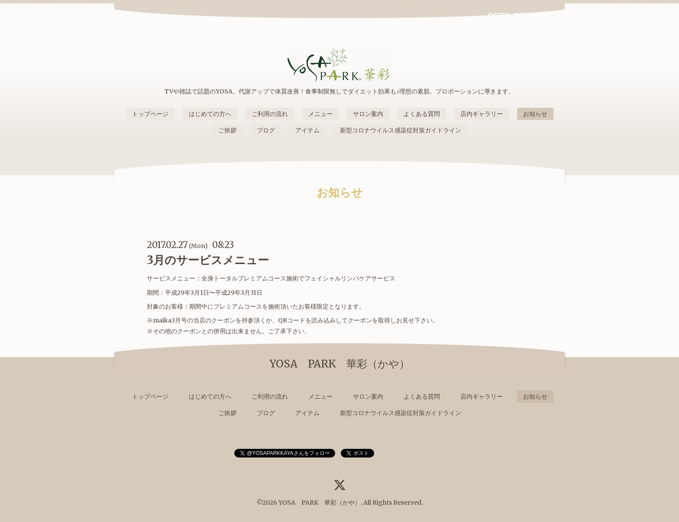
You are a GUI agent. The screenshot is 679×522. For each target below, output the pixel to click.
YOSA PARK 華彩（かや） (319, 502)
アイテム (307, 130)
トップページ (150, 114)
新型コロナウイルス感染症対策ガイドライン (400, 130)
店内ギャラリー (481, 114)
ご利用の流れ (270, 114)
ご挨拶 (227, 130)
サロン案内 (368, 114)
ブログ (266, 130)
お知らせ (535, 114)
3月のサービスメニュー (208, 260)
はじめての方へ (210, 114)
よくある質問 (422, 114)
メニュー (320, 114)
